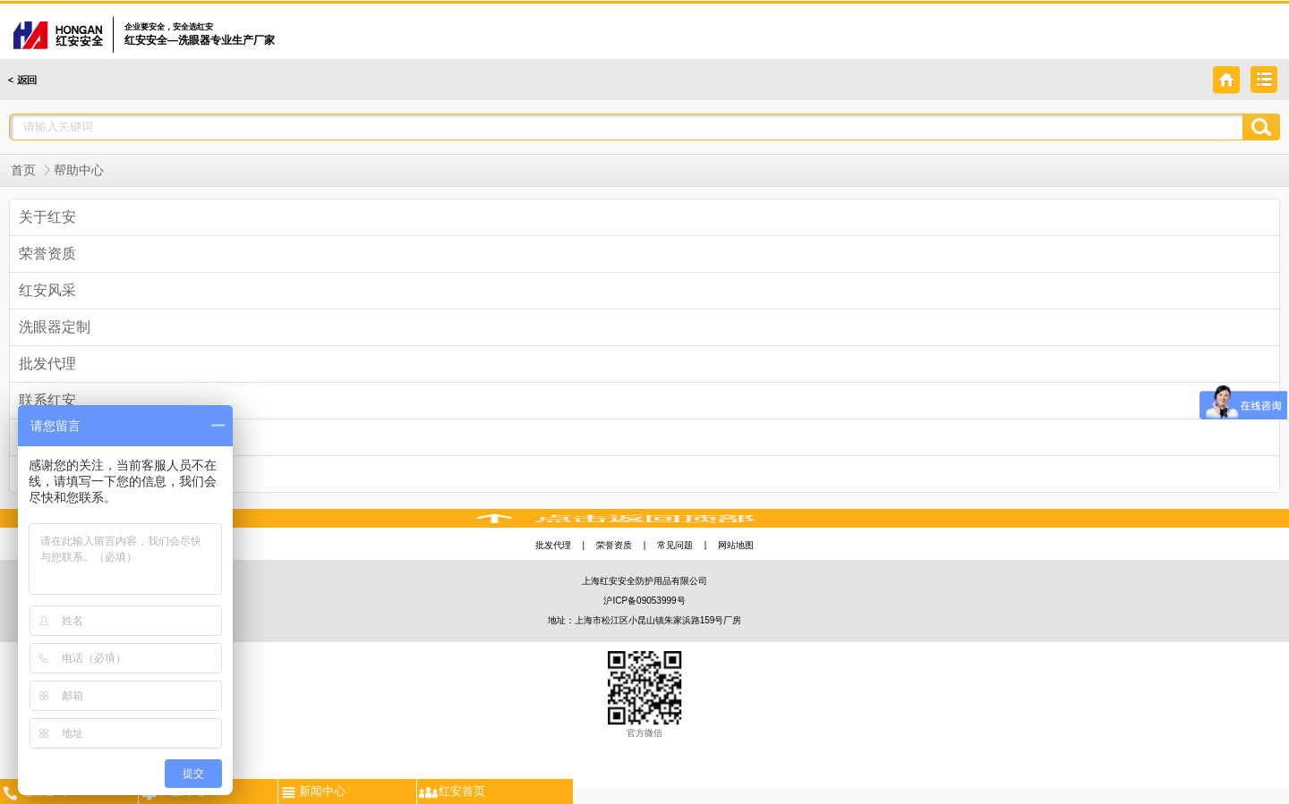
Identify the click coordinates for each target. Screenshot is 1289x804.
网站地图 (736, 545)
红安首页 (450, 790)
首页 (23, 170)
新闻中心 (312, 790)
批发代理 (553, 545)
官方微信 (645, 694)
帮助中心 (79, 170)
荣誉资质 (614, 545)
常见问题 (675, 545)
